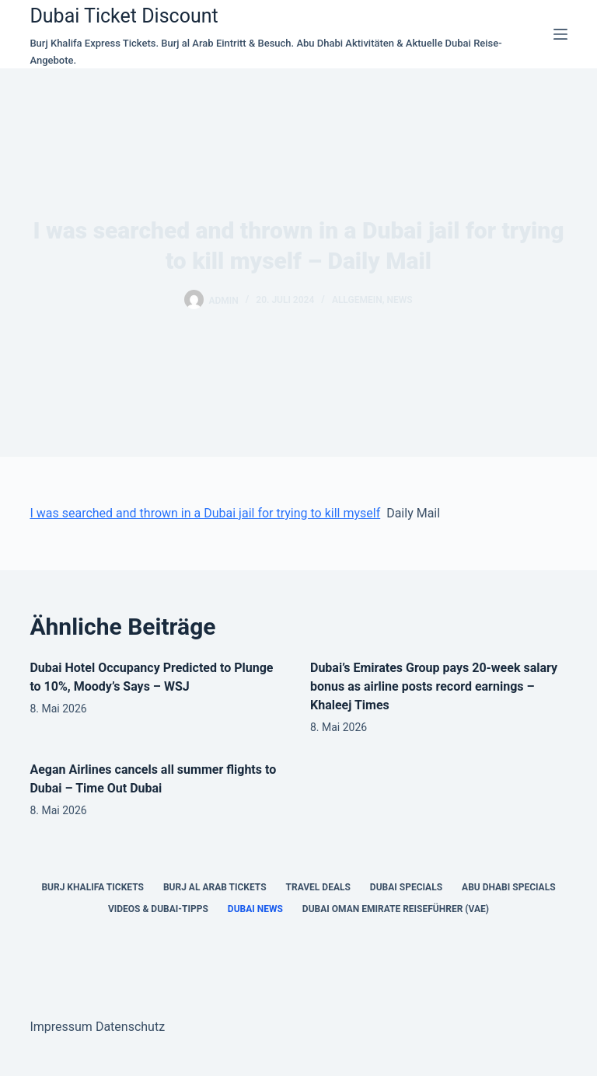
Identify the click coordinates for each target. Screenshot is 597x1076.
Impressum (61, 1026)
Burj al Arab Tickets (215, 887)
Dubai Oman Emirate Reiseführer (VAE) (395, 909)
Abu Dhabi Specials (509, 887)
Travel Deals (318, 887)
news (399, 299)
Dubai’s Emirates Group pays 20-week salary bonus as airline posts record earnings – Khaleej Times (433, 686)
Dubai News (255, 909)
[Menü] (560, 34)
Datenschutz (130, 1026)
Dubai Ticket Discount (124, 16)
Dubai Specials (406, 887)
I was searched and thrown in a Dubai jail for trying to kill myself (205, 513)
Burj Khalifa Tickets (92, 887)
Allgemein (357, 299)
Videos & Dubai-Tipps (158, 909)
